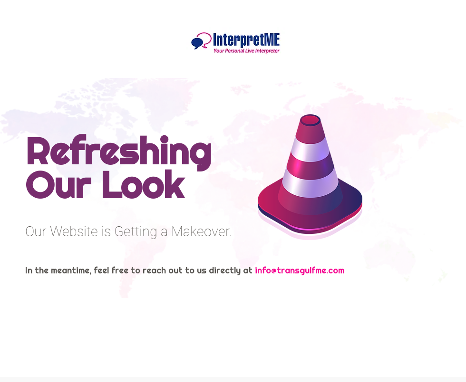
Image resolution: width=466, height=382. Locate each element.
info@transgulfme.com (299, 270)
